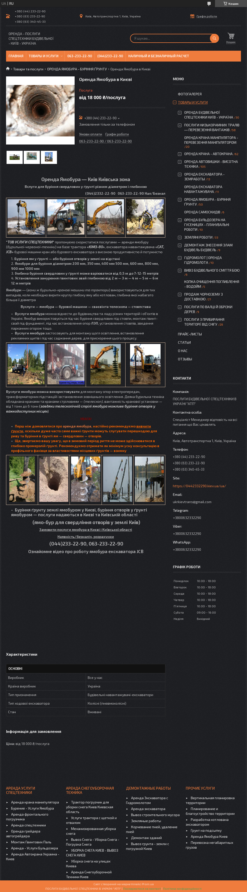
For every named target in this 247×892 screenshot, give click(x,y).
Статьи (184, 342)
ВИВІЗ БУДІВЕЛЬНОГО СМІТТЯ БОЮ (212, 270)
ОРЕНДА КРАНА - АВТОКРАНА (208, 154)
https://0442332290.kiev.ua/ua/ (199, 486)
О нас (183, 351)
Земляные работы (146, 821)
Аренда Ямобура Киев (209, 836)
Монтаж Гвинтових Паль (31, 842)
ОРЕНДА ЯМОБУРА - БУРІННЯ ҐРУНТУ (77, 69)
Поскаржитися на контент (142, 888)
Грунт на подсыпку (206, 830)
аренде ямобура (77, 426)
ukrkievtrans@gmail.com (192, 502)
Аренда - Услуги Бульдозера (34, 848)
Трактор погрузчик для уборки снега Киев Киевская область (89, 807)
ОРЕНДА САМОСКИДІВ (202, 212)
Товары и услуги (43, 56)
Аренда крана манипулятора (35, 802)
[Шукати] (214, 38)
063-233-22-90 (79, 56)
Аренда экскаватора (148, 809)
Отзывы (185, 359)
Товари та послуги (28, 69)
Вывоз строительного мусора (155, 815)
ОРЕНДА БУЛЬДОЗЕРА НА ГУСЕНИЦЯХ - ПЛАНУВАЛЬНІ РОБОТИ (206, 225)
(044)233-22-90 (110, 56)
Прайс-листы (190, 334)
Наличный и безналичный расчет (158, 56)
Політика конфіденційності (182, 888)
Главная (16, 56)
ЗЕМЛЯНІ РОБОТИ (198, 237)
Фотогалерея (190, 94)
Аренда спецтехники (28, 825)
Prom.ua (148, 884)
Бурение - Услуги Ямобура (32, 808)
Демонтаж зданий (146, 838)
